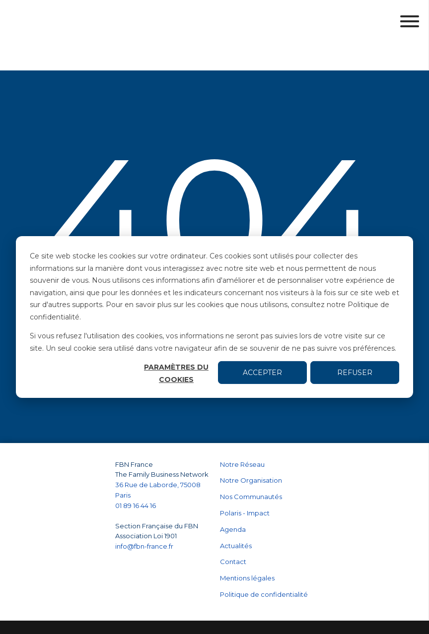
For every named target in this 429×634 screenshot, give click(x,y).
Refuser (354, 372)
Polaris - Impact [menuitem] (245, 486)
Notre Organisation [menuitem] (251, 453)
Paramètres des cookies (249, 614)
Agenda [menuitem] (233, 503)
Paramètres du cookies (176, 373)
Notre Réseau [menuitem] (242, 438)
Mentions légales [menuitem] (247, 551)
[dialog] (214, 317)
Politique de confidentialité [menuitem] (264, 567)
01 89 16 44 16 (136, 479)
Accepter (262, 372)
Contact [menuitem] (233, 535)
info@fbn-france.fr (144, 519)
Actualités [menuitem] (236, 519)
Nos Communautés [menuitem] (251, 470)
